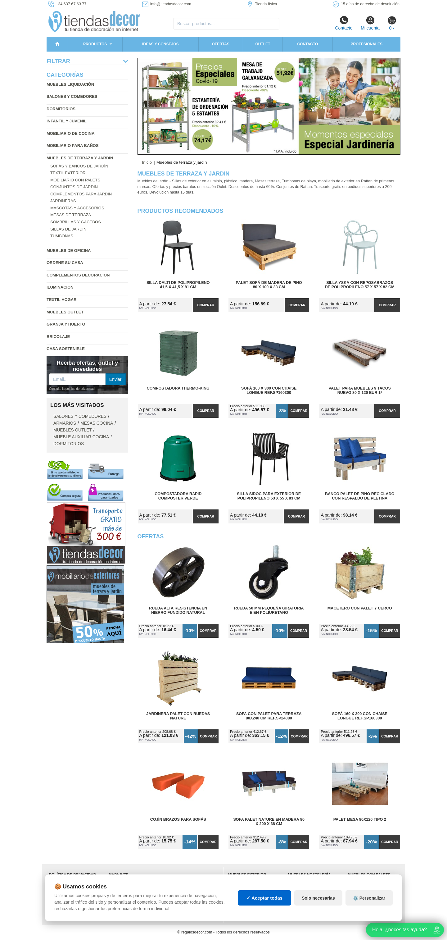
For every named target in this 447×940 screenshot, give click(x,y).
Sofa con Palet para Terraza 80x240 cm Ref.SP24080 (269, 716)
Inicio (147, 162)
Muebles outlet (65, 312)
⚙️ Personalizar (369, 898)
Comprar (205, 305)
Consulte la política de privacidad (72, 388)
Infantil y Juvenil (67, 121)
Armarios (64, 423)
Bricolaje (58, 336)
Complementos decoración (78, 275)
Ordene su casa (65, 262)
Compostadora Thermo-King (178, 388)
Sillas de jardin (68, 229)
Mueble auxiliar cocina (81, 437)
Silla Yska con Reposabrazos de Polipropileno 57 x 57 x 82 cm (360, 285)
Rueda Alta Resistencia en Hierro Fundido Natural (178, 610)
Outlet (262, 44)
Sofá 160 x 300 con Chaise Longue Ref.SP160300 (268, 390)
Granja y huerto (66, 324)
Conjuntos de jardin (74, 187)
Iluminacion (60, 287)
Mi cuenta (370, 23)
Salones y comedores (72, 96)
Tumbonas (61, 236)
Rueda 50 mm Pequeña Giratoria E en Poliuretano (269, 610)
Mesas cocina (96, 423)
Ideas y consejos (160, 44)
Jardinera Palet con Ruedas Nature (178, 716)
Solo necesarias (318, 898)
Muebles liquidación (70, 84)
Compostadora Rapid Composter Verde (178, 496)
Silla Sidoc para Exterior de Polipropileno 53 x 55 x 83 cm (269, 496)
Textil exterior (68, 173)
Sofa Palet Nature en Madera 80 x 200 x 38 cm (269, 821)
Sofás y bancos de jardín (79, 166)
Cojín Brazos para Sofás (178, 819)
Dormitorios (61, 109)
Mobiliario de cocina (71, 133)
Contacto (343, 23)
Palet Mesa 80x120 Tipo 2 (359, 819)
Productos (95, 44)
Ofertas (220, 44)
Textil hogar (62, 299)
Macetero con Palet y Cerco (359, 608)
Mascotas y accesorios (77, 208)
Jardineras (63, 200)
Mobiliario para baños (73, 145)
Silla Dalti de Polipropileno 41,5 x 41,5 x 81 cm (178, 285)
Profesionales (366, 44)
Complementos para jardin (81, 194)
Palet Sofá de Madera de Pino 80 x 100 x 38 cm (269, 285)
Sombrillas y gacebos (75, 222)
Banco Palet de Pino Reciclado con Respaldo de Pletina (360, 496)
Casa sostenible (66, 348)
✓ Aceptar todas (264, 898)
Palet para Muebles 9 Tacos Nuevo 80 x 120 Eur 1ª (360, 390)
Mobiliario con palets (75, 180)
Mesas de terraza (70, 214)
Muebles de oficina (69, 250)
